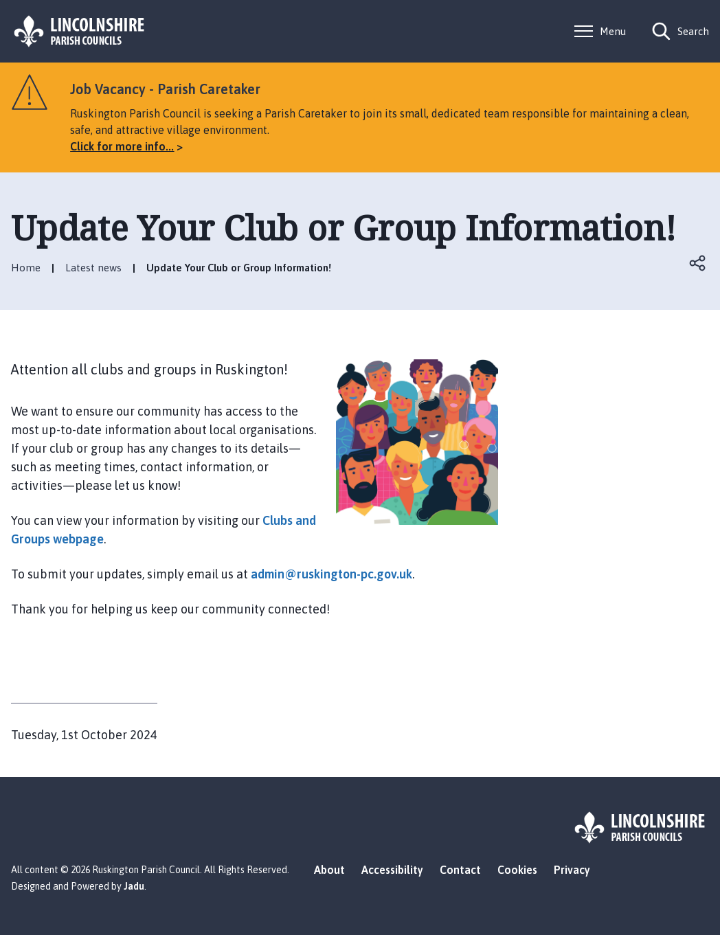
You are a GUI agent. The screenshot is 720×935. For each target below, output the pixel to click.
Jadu (134, 886)
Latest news (93, 267)
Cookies (517, 870)
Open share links (698, 263)
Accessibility (392, 870)
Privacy (572, 870)
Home (26, 267)
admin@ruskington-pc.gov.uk (331, 574)
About (329, 870)
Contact (460, 870)
